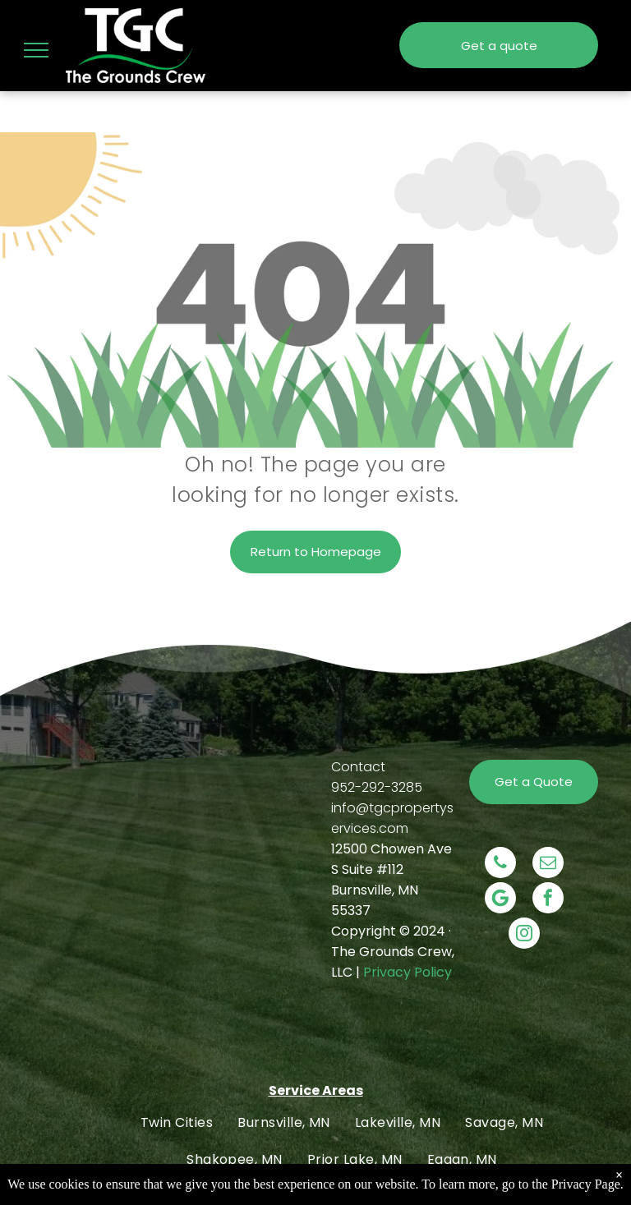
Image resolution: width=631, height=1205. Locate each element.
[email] (548, 864)
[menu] (36, 50)
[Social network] (500, 900)
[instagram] (524, 935)
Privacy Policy (407, 972)
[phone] (500, 864)
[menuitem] (176, 1122)
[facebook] (548, 900)
